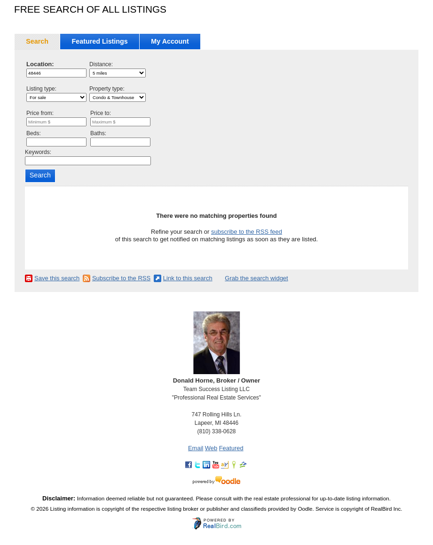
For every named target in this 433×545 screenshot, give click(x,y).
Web (211, 448)
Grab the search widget (256, 278)
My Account (170, 41)
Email (196, 448)
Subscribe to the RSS (121, 278)
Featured (231, 448)
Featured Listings (100, 41)
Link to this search (188, 278)
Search (37, 41)
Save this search (56, 278)
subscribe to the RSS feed (246, 231)
